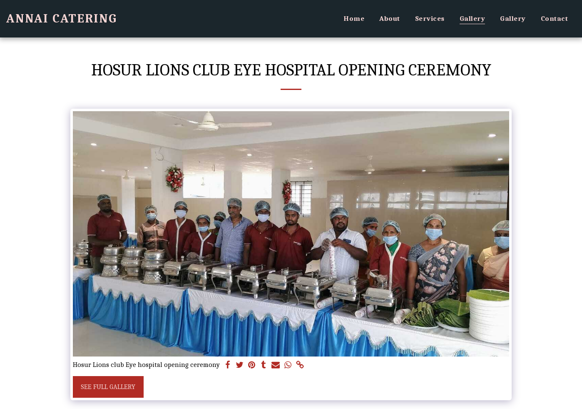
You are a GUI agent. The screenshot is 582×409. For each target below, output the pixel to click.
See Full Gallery (108, 387)
